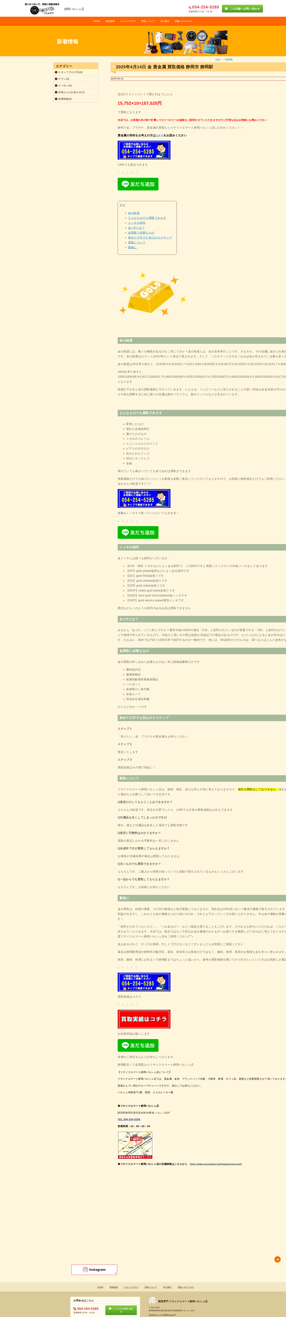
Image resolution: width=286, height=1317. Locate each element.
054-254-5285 (85, 1309)
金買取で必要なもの (141, 232)
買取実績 (114, 1287)
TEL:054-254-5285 (129, 1119)
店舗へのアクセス (184, 21)
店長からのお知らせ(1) (70, 92)
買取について (148, 21)
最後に (132, 247)
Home (217, 59)
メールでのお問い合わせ (121, 1310)
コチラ (159, 135)
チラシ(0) (62, 78)
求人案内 (164, 21)
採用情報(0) (63, 98)
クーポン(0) (63, 85)
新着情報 (229, 59)
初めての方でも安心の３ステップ (150, 237)
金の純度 (134, 213)
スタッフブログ (128, 21)
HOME (96, 21)
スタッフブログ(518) (69, 72)
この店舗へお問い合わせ (242, 8)
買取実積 (110, 21)
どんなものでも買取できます (147, 217)
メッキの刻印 (137, 222)
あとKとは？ (136, 227)
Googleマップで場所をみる (162, 1315)
